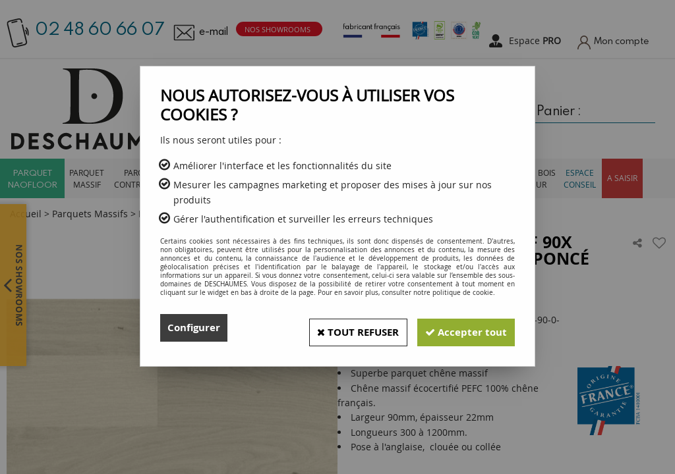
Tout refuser (345, 328)
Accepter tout (462, 328)
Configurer (195, 328)
